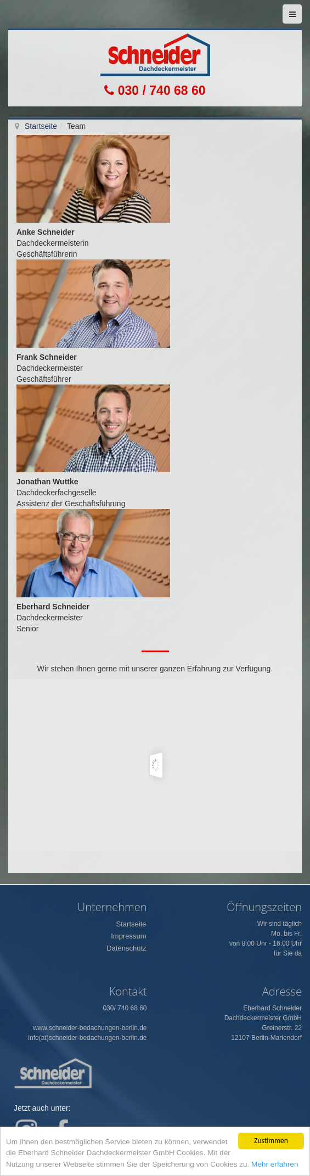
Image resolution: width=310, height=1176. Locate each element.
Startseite (41, 126)
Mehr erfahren (274, 1164)
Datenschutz (126, 948)
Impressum (128, 936)
